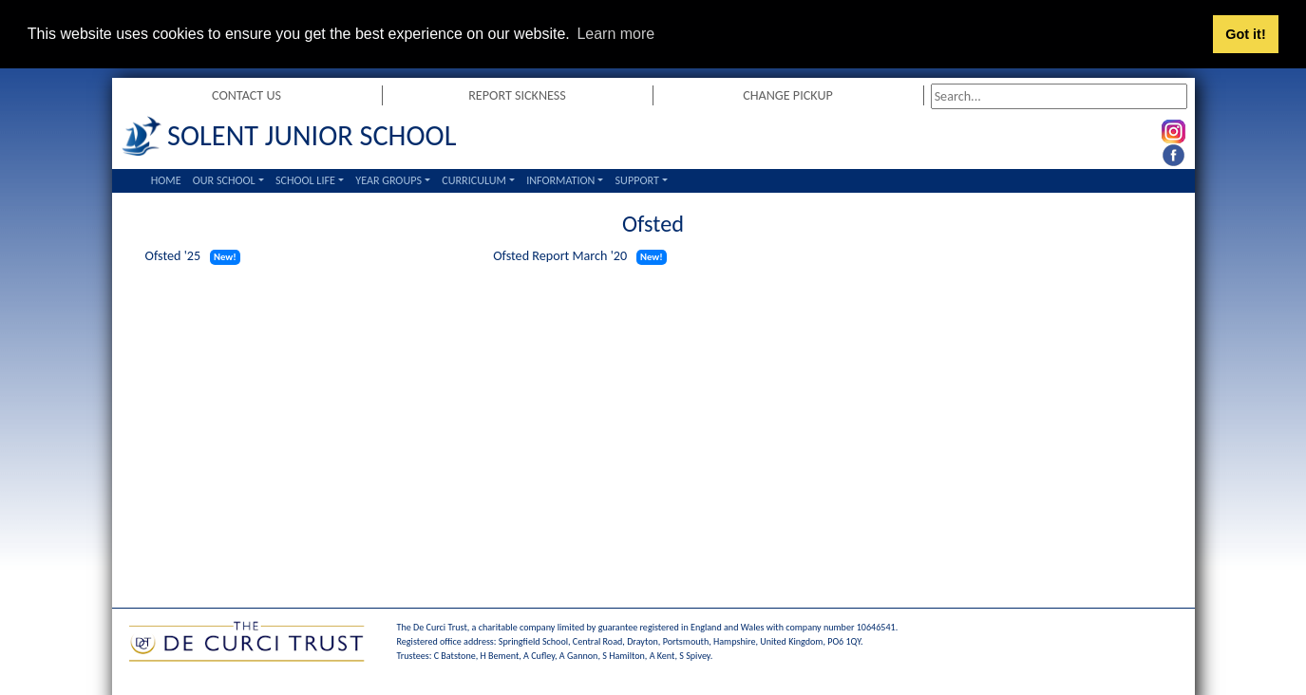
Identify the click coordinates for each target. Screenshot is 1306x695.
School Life (305, 180)
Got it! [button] (1245, 34)
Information (560, 180)
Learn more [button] (615, 34)
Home (166, 180)
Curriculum (474, 180)
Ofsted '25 (173, 256)
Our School (224, 180)
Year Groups (388, 180)
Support (637, 180)
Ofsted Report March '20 (560, 256)
